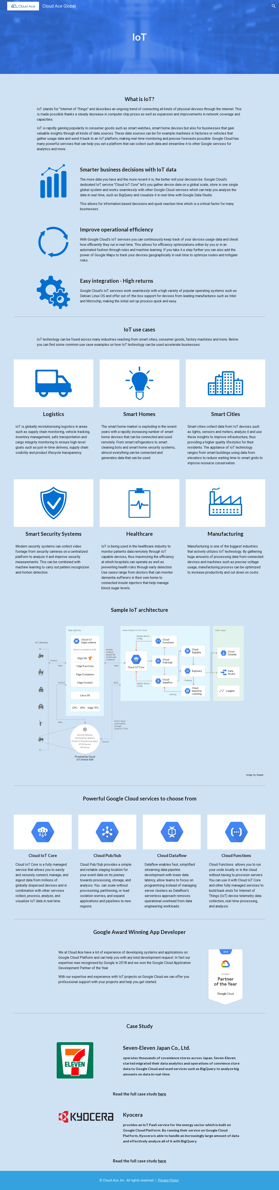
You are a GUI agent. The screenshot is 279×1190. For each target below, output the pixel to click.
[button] (274, 6)
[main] (139, 37)
